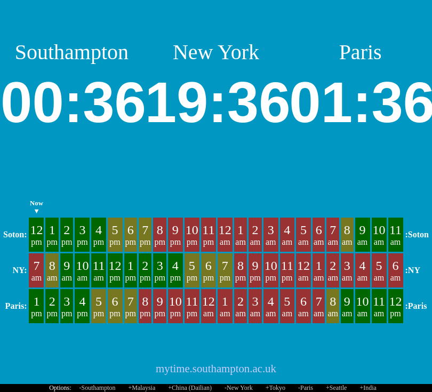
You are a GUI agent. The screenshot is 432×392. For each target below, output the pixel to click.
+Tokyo (275, 387)
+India (367, 387)
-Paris (305, 387)
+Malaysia (142, 387)
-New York (239, 387)
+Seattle (336, 387)
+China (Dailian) (190, 387)
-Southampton (97, 387)
